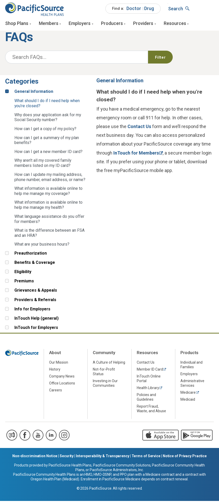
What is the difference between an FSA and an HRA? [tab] (49, 235)
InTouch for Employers (36, 329)
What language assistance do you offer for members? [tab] (49, 221)
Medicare (188, 394)
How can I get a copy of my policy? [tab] (45, 130)
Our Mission (58, 364)
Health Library (148, 390)
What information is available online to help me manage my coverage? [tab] (48, 193)
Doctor (133, 10)
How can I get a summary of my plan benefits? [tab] (46, 142)
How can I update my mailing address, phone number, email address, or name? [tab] (49, 179)
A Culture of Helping (109, 364)
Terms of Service (146, 458)
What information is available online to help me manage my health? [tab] (48, 207)
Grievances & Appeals (35, 292)
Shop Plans (16, 25)
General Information (33, 93)
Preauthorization (30, 255)
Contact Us (139, 128)
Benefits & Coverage (34, 264)
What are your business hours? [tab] (41, 246)
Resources (175, 25)
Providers (143, 25)
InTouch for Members (136, 154)
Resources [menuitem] (147, 354)
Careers (55, 392)
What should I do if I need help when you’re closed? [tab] (47, 105)
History (54, 371)
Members (48, 25)
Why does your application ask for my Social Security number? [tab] (47, 119)
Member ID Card (150, 371)
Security (67, 458)
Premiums (24, 283)
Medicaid (187, 401)
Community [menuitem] (104, 354)
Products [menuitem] (189, 354)
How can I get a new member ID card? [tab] (48, 153)
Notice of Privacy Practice (185, 458)
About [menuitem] (55, 354)
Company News (62, 378)
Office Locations (62, 385)
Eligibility (22, 273)
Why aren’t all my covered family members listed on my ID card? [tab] (42, 165)
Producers (112, 25)
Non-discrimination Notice (35, 458)
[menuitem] (133, 10)
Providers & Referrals (35, 301)
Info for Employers (32, 310)
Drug (149, 10)
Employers (79, 25)
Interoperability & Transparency (102, 458)
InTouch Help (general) (36, 320)
